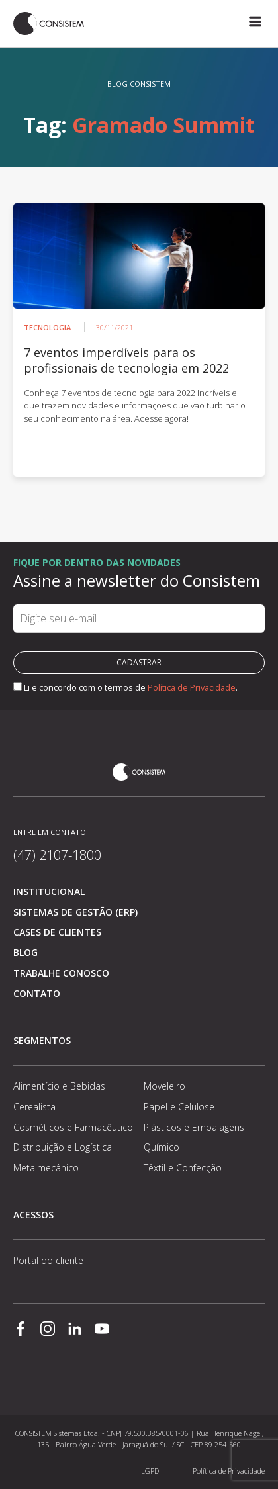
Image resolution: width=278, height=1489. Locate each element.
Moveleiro (164, 1086)
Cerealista (34, 1106)
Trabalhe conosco (61, 973)
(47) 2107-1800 (57, 855)
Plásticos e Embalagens (194, 1127)
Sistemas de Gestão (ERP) (75, 912)
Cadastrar (139, 662)
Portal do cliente (48, 1260)
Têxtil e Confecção (183, 1167)
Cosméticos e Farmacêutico (73, 1127)
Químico (161, 1147)
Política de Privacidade (192, 687)
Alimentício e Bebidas (59, 1086)
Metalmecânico (46, 1167)
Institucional (49, 891)
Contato (36, 993)
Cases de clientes (57, 932)
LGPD (150, 1471)
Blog (25, 952)
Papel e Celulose (179, 1106)
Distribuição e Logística (62, 1147)
